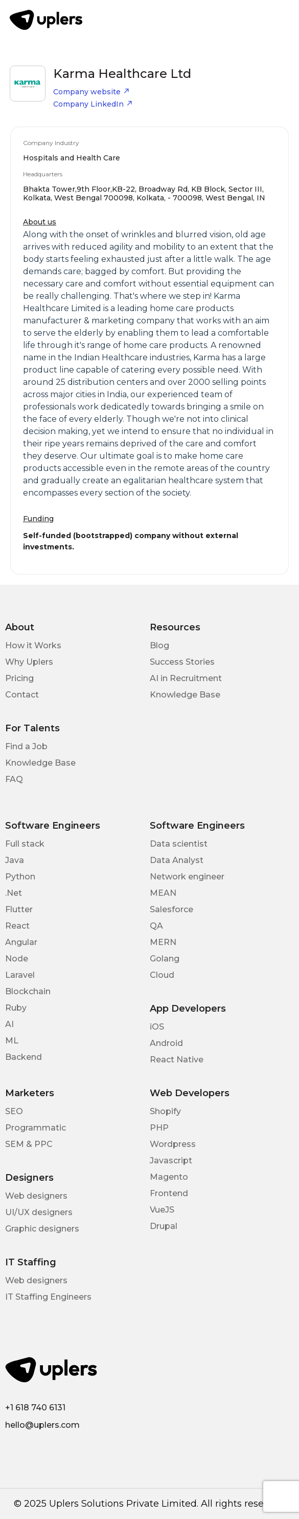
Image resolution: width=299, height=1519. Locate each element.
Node (16, 958)
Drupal (163, 1226)
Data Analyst (176, 860)
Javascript (171, 1160)
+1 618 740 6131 (35, 1407)
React (17, 926)
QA (156, 926)
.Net (13, 893)
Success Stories (182, 662)
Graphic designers (42, 1229)
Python (20, 876)
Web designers (36, 1196)
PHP (159, 1128)
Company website (91, 91)
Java (14, 860)
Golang (164, 958)
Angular (21, 942)
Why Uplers (29, 662)
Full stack (24, 844)
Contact (22, 695)
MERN (163, 942)
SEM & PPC (29, 1144)
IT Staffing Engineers (48, 1297)
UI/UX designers (39, 1212)
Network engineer (187, 876)
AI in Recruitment (186, 678)
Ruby (16, 1008)
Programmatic (35, 1128)
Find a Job (26, 746)
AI (9, 1024)
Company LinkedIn (93, 104)
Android (166, 1043)
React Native (176, 1059)
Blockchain (28, 991)
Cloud (162, 975)
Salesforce (171, 909)
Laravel (20, 975)
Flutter (19, 909)
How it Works (33, 645)
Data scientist (179, 844)
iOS (157, 1027)
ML (11, 1040)
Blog (159, 645)
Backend (23, 1057)
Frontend (169, 1193)
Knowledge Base (185, 695)
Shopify (165, 1111)
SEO (14, 1111)
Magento (169, 1177)
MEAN (163, 893)
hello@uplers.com (42, 1425)
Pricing (19, 678)
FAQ (14, 779)
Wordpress (173, 1144)
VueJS (162, 1210)
